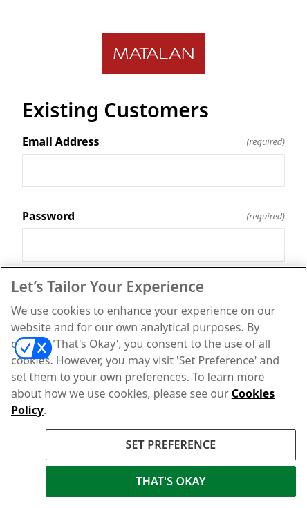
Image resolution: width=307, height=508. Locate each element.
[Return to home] (153, 53)
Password (153, 216)
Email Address (153, 141)
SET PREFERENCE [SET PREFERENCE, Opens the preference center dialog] (171, 444)
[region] (153, 387)
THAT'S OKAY (170, 481)
